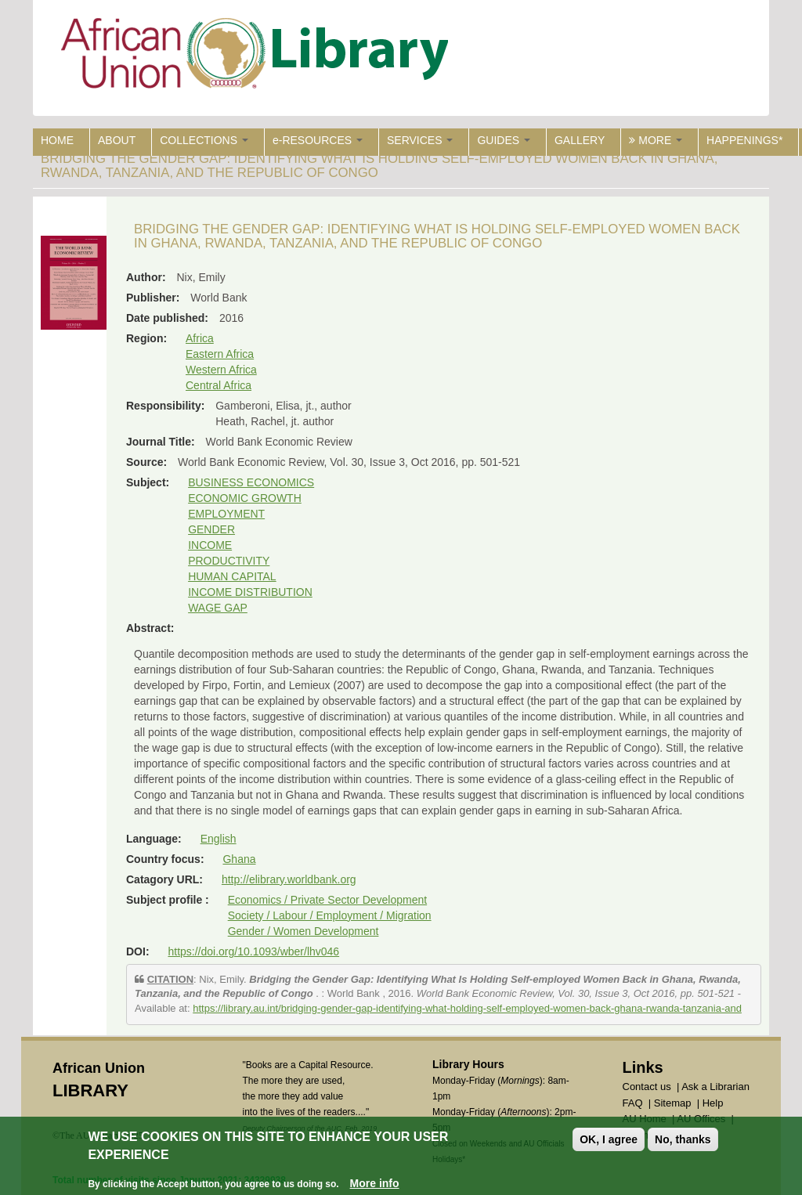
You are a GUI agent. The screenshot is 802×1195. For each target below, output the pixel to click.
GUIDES (503, 140)
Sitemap (673, 1103)
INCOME (210, 545)
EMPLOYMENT (226, 513)
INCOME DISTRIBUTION (250, 592)
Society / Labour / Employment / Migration (330, 915)
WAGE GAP (217, 607)
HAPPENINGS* (744, 140)
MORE (655, 140)
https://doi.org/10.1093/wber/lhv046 (253, 951)
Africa (200, 338)
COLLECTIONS (204, 140)
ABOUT (116, 140)
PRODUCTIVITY (228, 560)
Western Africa (221, 369)
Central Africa (218, 385)
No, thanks (683, 1141)
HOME (57, 140)
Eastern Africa (220, 354)
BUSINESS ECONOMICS (251, 482)
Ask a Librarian (715, 1086)
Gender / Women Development (303, 931)
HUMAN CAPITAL (232, 576)
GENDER (211, 529)
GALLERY (580, 140)
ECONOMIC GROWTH (245, 498)
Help (713, 1103)
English (218, 838)
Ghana (238, 859)
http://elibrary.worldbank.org (289, 879)
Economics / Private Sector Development (327, 900)
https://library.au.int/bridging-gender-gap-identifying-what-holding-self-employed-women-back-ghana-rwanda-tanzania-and (467, 1008)
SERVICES (420, 140)
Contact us (647, 1086)
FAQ (633, 1103)
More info (374, 1185)
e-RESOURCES (318, 140)
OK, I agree (609, 1141)
